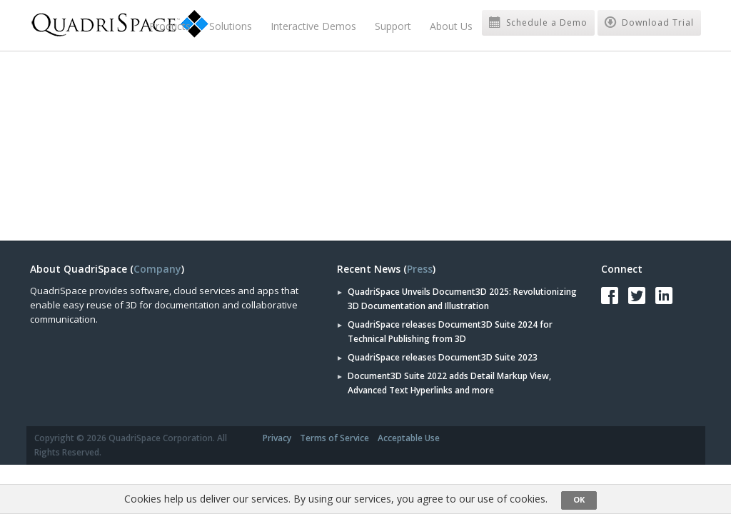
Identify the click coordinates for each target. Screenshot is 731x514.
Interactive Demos (313, 26)
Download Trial (649, 22)
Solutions (230, 26)
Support (393, 26)
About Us (451, 26)
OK (579, 499)
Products (170, 26)
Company (157, 269)
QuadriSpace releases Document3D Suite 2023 (443, 357)
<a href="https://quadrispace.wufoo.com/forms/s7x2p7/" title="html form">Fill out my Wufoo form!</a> (194, 143)
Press (420, 269)
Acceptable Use (409, 438)
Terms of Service (334, 438)
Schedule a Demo (538, 22)
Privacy (277, 438)
